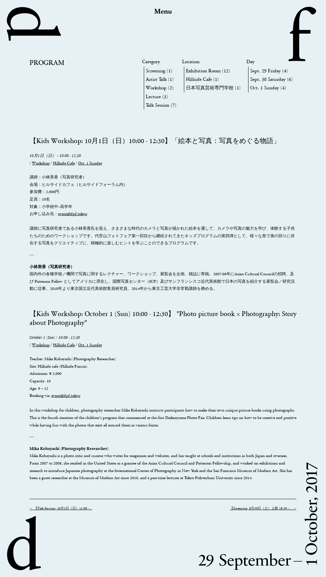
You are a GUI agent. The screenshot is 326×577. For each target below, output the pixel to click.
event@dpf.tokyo (72, 213)
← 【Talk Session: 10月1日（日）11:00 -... (61, 508)
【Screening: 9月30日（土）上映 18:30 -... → (263, 508)
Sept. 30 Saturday (268, 79)
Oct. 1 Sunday (264, 88)
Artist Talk (156, 79)
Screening (155, 71)
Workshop (156, 88)
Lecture (153, 97)
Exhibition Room (203, 71)
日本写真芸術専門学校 (210, 88)
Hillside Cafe (199, 79)
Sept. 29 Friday (265, 71)
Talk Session (157, 105)
